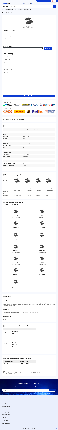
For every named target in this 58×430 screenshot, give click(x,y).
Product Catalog (7, 9)
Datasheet (13, 36)
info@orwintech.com (6, 423)
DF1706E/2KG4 (28, 9)
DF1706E (47, 185)
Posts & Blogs (4, 408)
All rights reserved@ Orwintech (29, 428)
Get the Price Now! (29, 96)
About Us (3, 398)
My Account (4, 417)
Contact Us (4, 400)
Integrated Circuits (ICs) (14, 9)
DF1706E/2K (16, 185)
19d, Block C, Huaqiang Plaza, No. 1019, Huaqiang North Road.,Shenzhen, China (18, 425)
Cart (29, 3)
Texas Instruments (13, 32)
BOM (24, 3)
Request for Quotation (6, 412)
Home (3, 9)
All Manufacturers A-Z (6, 406)
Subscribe (52, 390)
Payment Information (6, 415)
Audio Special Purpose (22, 9)
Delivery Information (6, 414)
